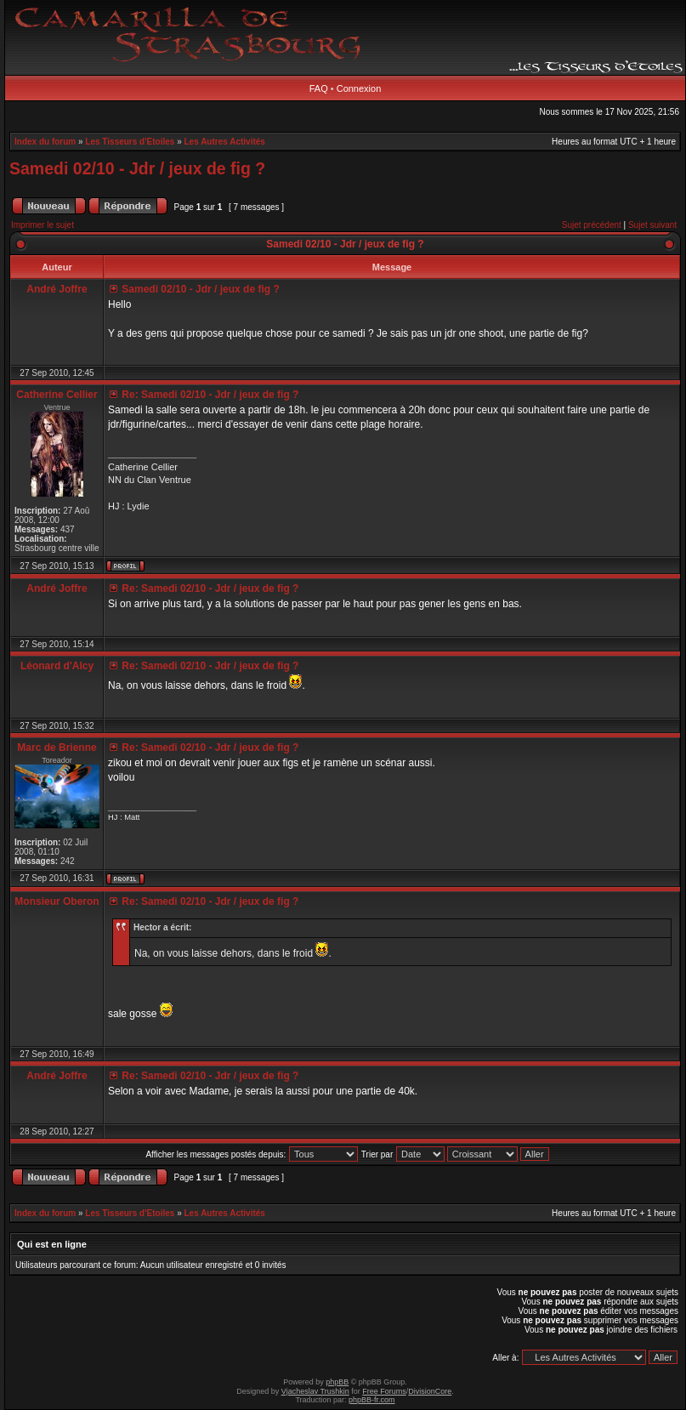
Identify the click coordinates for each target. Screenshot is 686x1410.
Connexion (359, 88)
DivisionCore (429, 1391)
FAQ (318, 88)
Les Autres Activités (224, 141)
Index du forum (45, 141)
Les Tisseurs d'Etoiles (129, 141)
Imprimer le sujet (42, 225)
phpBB (337, 1382)
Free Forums (384, 1391)
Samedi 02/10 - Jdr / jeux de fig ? (137, 168)
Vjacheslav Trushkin (315, 1391)
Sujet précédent (591, 225)
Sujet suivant (652, 225)
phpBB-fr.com (372, 1400)
